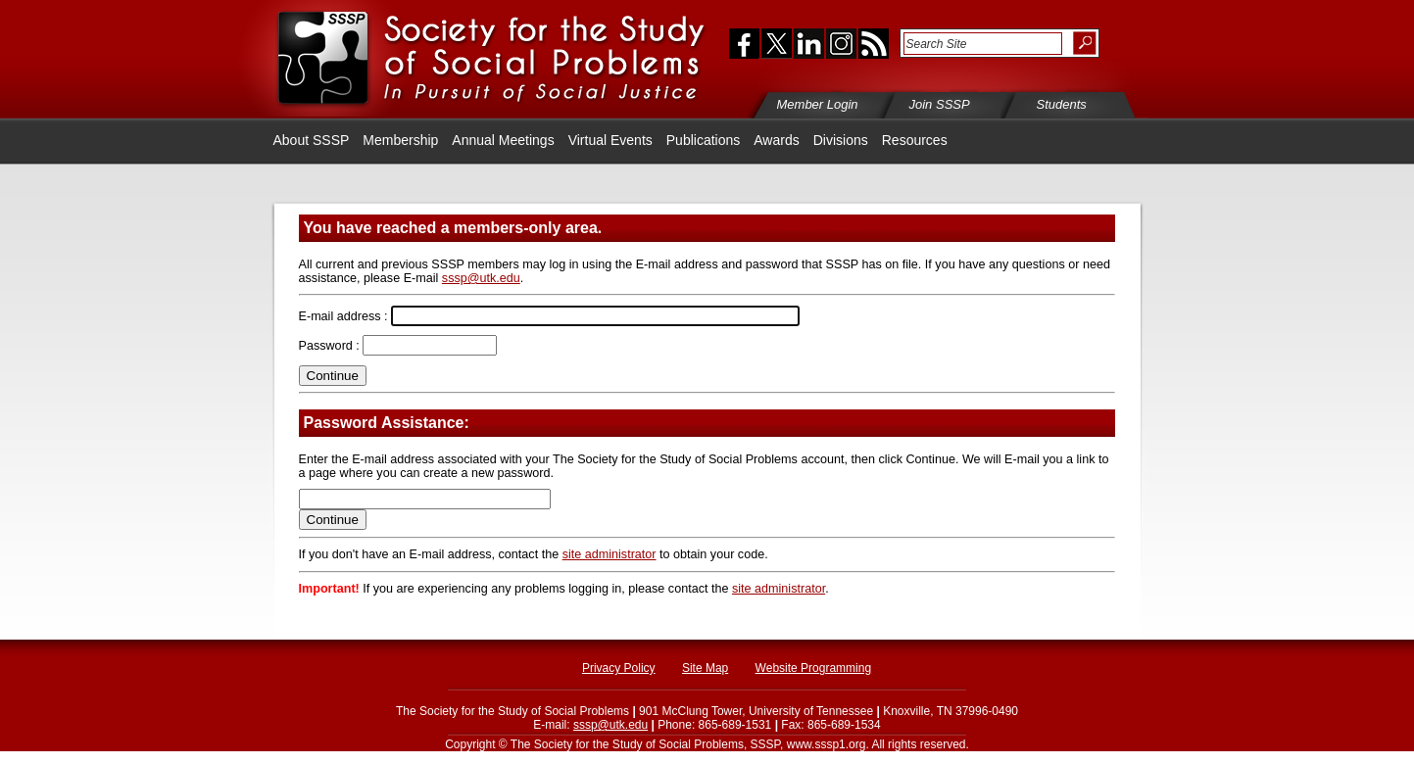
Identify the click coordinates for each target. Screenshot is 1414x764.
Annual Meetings (503, 140)
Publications (703, 140)
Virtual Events (610, 140)
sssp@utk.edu (481, 278)
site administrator (609, 554)
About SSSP (311, 140)
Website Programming (814, 668)
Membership (400, 140)
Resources (915, 140)
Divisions (840, 140)
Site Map (705, 668)
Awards (776, 140)
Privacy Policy (619, 668)
